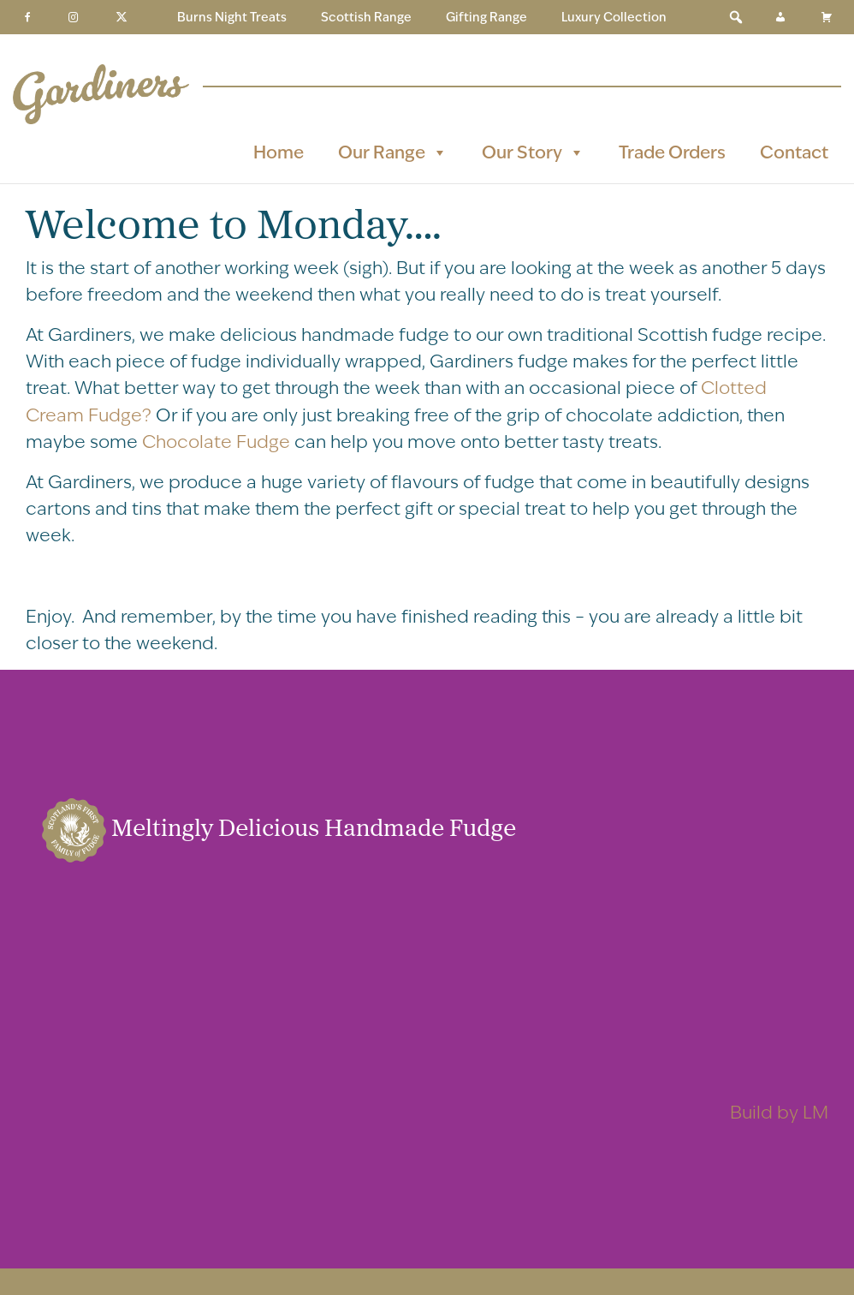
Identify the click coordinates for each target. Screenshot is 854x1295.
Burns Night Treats (232, 17)
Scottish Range (366, 17)
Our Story (533, 152)
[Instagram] (73, 17)
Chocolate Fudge (216, 441)
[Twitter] (121, 17)
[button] (736, 17)
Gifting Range (486, 17)
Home (278, 152)
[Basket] (826, 17)
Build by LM (779, 1112)
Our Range (393, 152)
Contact (794, 152)
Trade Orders (672, 152)
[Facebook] (27, 17)
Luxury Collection (614, 17)
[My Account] (780, 17)
